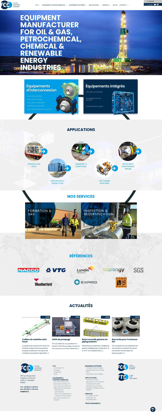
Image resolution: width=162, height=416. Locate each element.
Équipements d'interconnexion (54, 5)
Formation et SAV (92, 396)
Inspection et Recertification (91, 398)
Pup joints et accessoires (59, 391)
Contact (124, 5)
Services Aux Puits (92, 380)
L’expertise (57, 372)
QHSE (55, 374)
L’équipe (57, 370)
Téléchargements (93, 403)
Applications (95, 5)
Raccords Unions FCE (61, 382)
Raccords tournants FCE (62, 386)
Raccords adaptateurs (63, 394)
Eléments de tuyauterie (62, 388)
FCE (38, 5)
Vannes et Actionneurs (63, 396)
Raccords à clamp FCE (62, 384)
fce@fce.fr (24, 391)
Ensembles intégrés (93, 366)
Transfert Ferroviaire (93, 384)
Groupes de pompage (94, 368)
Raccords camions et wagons (61, 399)
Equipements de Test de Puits (95, 371)
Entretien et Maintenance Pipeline (95, 389)
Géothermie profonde (94, 386)
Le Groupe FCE (59, 368)
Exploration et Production (95, 382)
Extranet (150, 5)
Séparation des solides (94, 374)
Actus (115, 5)
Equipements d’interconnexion (60, 379)
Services (107, 5)
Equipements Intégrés (78, 5)
